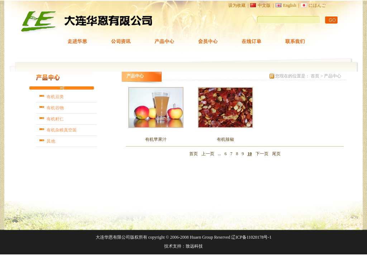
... (219, 153)
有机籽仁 (55, 118)
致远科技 (194, 246)
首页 (315, 75)
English (289, 5)
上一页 (207, 153)
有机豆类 (55, 96)
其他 (51, 141)
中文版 (264, 5)
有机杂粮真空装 (62, 130)
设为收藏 (237, 5)
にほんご (317, 5)
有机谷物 (55, 107)
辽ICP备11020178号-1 (251, 237)
